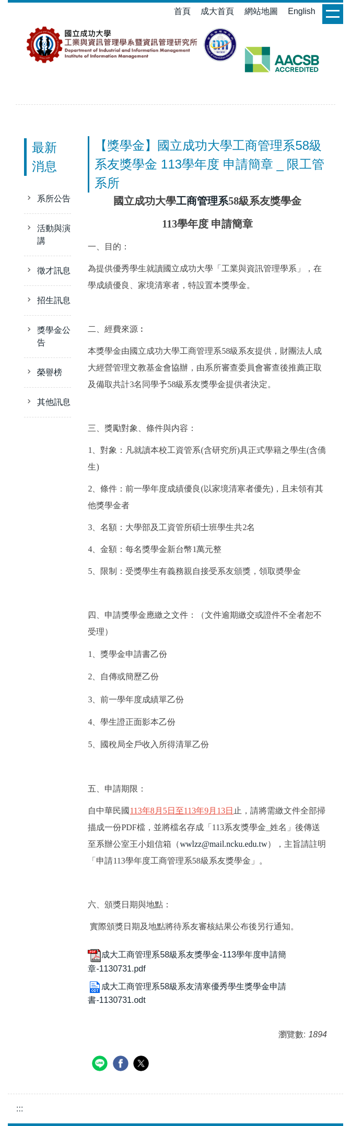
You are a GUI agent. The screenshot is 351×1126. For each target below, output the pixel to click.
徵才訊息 (54, 270)
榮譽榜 (49, 372)
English (301, 11)
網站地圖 (261, 11)
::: (19, 1108)
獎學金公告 (54, 336)
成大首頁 (217, 11)
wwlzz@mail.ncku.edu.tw (223, 844)
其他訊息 (54, 402)
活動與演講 (54, 234)
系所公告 (54, 198)
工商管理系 (202, 201)
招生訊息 (54, 300)
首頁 (182, 11)
